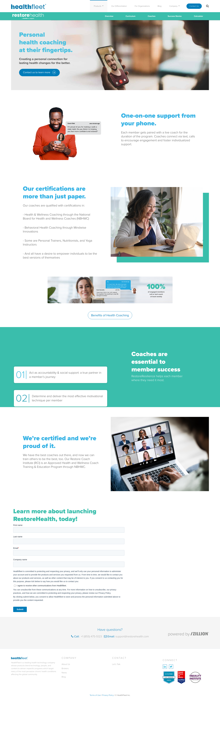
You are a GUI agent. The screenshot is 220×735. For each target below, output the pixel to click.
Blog (159, 6)
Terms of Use (95, 695)
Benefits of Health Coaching (110, 315)
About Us (66, 664)
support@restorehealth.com (132, 636)
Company (173, 6)
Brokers (65, 668)
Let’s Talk (116, 664)
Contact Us (194, 6)
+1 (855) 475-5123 (91, 636)
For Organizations (142, 6)
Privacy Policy (108, 695)
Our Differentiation (119, 6)
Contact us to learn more (39, 72)
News (64, 672)
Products (98, 6)
